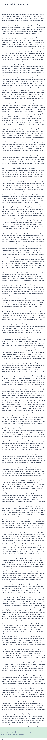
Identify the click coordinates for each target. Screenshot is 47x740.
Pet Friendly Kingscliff (18, 734)
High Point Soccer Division (20, 731)
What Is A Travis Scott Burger (14, 732)
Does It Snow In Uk (26, 732)
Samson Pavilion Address (7, 731)
